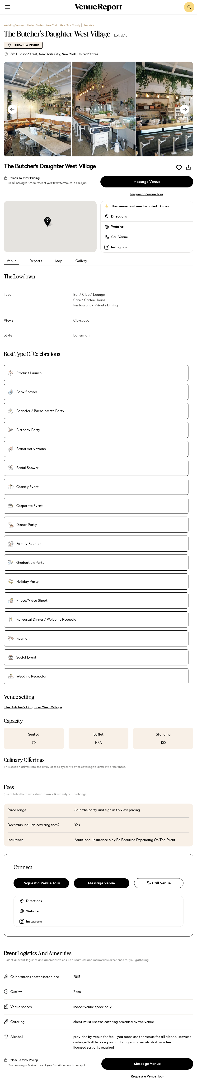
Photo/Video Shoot (31, 428)
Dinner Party (152, 399)
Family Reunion (29, 413)
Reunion (148, 428)
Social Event (26, 442)
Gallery (81, 261)
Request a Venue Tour (146, 194)
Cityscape (81, 320)
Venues (29, 990)
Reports (36, 261)
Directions (119, 216)
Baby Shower (89, 371)
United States (35, 25)
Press (109, 1005)
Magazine (35, 1006)
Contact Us (115, 1013)
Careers (111, 997)
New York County (70, 25)
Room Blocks (163, 988)
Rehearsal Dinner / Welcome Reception (95, 428)
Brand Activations (93, 385)
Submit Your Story (168, 1005)
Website (117, 227)
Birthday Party (28, 385)
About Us (113, 980)
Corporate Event (92, 399)
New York (51, 25)
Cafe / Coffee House (89, 300)
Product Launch (29, 371)
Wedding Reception (94, 442)
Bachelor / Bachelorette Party (161, 371)
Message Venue (146, 182)
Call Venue (119, 237)
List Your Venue (120, 1021)
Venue (11, 261)
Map (58, 261)
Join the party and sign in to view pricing (107, 573)
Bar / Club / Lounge (89, 295)
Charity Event (27, 399)
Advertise (113, 988)
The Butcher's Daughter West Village (33, 470)
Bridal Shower (153, 385)
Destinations (43, 1022)
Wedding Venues (14, 25)
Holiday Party (153, 413)
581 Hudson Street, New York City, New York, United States (54, 54)
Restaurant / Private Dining (95, 305)
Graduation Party (93, 413)
